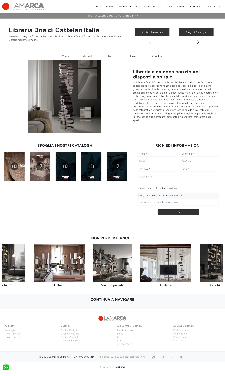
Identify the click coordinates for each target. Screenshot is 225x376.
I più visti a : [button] (156, 56)
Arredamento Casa (129, 6)
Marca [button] (65, 56)
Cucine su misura (70, 340)
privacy (173, 188)
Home (89, 16)
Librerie (120, 16)
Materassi (178, 340)
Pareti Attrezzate (126, 330)
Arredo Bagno (124, 344)
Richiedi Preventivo (152, 32)
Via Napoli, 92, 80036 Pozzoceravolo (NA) (121, 356)
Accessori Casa (152, 6)
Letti (119, 337)
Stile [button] (109, 56)
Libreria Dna (132, 16)
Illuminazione (180, 333)
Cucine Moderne (70, 333)
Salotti (120, 333)
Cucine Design (69, 330)
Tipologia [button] (130, 56)
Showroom (195, 6)
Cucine (110, 6)
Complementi (180, 337)
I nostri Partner (13, 337)
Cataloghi (10, 330)
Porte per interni (182, 330)
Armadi (121, 340)
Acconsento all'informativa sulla (158, 188)
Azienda (97, 6)
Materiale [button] (88, 56)
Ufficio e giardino (175, 6)
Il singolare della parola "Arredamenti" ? (160, 195)
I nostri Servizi (12, 333)
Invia (178, 212)
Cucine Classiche (70, 337)
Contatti (210, 6)
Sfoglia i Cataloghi (196, 32)
